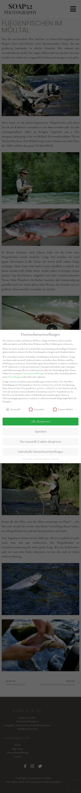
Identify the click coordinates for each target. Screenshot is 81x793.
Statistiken (36, 409)
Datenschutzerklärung (32, 373)
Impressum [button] (55, 459)
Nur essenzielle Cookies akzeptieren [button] (40, 441)
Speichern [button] (40, 431)
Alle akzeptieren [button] (40, 421)
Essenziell (13, 409)
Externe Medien (63, 409)
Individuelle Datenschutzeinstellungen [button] (40, 451)
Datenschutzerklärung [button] (42, 459)
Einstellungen (14, 376)
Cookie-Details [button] (27, 459)
